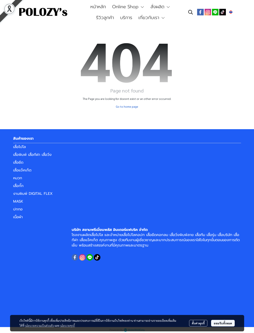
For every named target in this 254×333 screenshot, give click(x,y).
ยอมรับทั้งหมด (223, 323)
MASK (18, 201)
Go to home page (127, 106)
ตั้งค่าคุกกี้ (198, 323)
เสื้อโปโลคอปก (133, 235)
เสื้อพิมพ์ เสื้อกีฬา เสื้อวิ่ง (32, 154)
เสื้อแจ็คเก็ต (22, 170)
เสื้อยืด (18, 162)
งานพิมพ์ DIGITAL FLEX (33, 193)
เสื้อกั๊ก (18, 186)
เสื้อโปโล (19, 147)
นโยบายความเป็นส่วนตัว (39, 325)
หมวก (17, 178)
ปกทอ (18, 209)
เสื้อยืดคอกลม (157, 235)
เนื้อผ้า (18, 217)
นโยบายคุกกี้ (67, 325)
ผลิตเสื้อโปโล (93, 235)
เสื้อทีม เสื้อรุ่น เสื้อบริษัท (213, 235)
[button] (190, 12)
